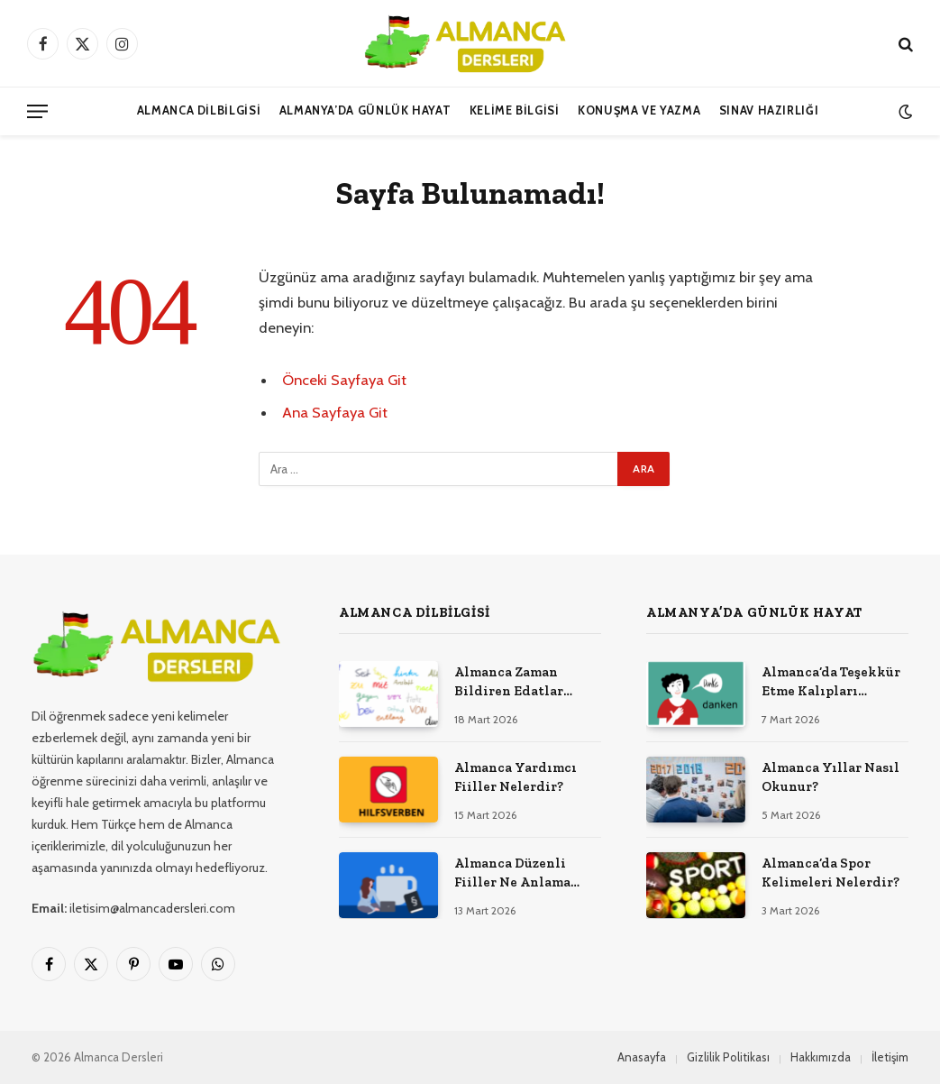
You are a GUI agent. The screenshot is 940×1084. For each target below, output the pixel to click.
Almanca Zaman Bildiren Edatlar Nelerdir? (508, 683)
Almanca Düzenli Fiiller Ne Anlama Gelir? (512, 874)
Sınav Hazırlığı (769, 110)
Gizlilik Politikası (728, 1057)
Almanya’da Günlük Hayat (365, 110)
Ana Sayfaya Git (335, 412)
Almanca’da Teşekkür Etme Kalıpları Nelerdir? (831, 683)
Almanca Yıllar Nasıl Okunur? (830, 777)
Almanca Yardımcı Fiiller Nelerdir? (515, 777)
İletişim (890, 1057)
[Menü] (37, 111)
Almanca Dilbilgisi (199, 110)
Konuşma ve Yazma (639, 110)
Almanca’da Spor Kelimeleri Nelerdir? (830, 872)
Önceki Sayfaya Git (344, 380)
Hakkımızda (820, 1057)
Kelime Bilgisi (515, 110)
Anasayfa (641, 1057)
